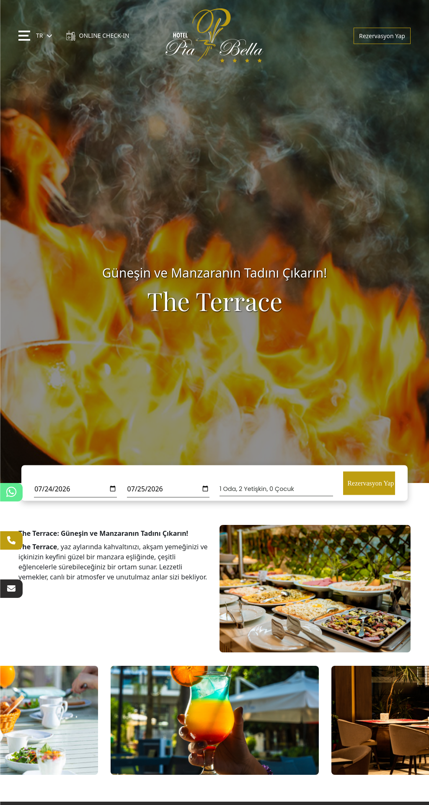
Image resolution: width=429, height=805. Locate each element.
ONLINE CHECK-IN (97, 36)
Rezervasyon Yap (382, 36)
